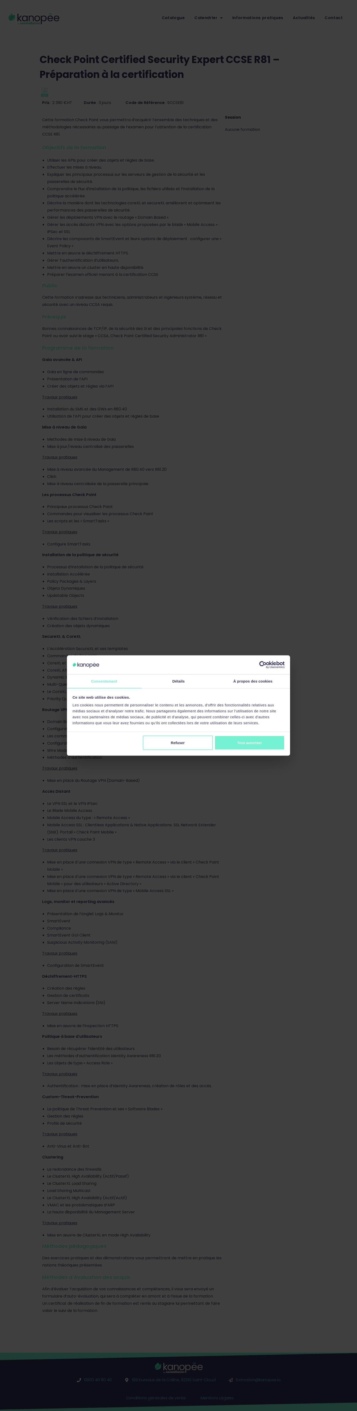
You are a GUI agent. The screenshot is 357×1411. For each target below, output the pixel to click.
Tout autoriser (249, 743)
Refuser (178, 743)
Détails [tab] (178, 681)
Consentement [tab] (104, 681)
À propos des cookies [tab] (252, 681)
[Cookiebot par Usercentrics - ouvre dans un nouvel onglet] (263, 664)
